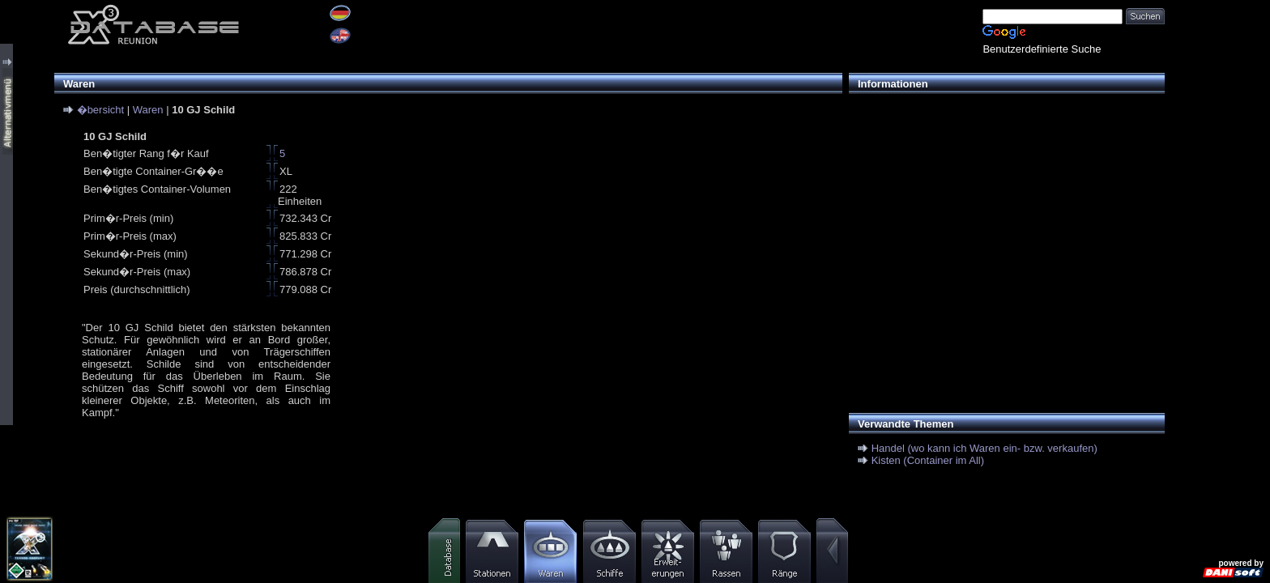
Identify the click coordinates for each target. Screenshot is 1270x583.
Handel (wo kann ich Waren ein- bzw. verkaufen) (984, 448)
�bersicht (101, 110)
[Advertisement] (1003, 215)
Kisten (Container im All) (928, 460)
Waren (148, 110)
